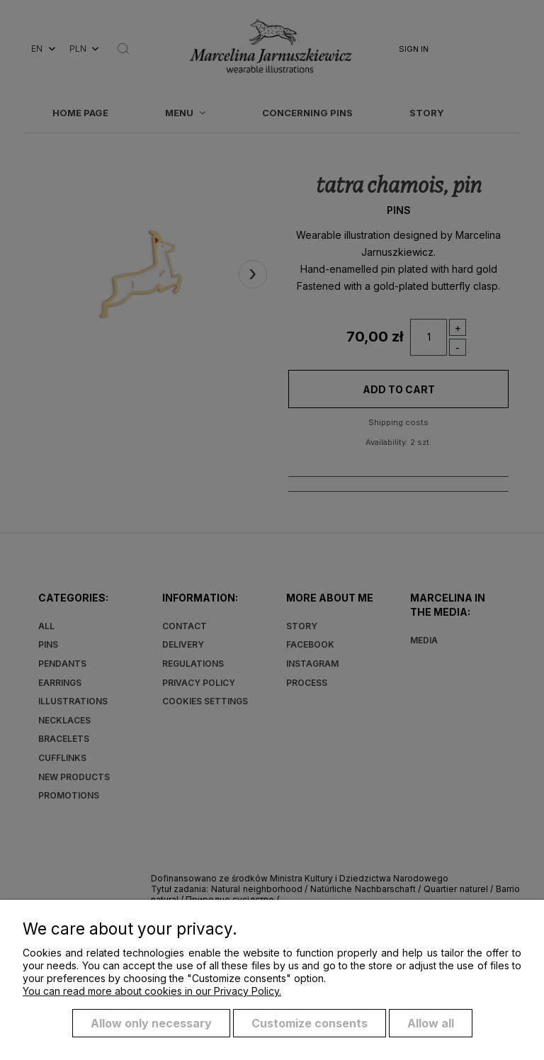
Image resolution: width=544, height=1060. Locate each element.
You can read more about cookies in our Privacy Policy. (152, 991)
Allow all (430, 1023)
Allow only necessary (151, 1023)
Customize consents (309, 1023)
